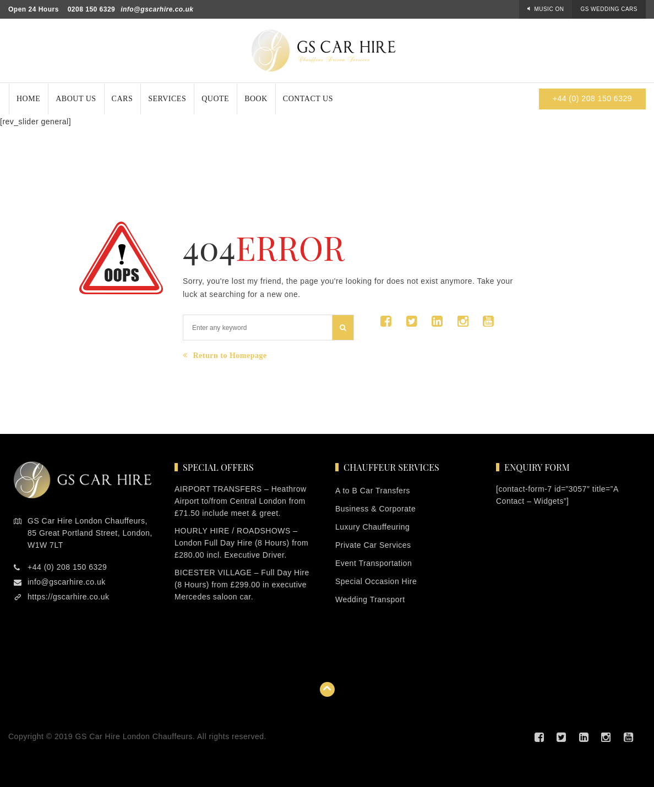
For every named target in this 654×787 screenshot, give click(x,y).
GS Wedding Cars (608, 9)
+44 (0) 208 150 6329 (592, 98)
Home (28, 99)
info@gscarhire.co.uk (157, 9)
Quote (215, 99)
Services (167, 99)
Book (256, 99)
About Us (76, 99)
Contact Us (308, 99)
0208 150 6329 (92, 9)
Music (549, 9)
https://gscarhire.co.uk (68, 596)
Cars (122, 99)
